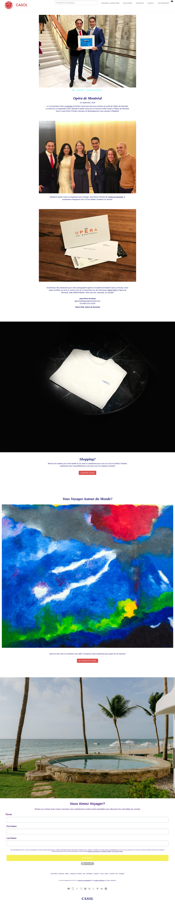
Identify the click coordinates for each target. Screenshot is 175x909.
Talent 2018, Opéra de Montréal (87, 307)
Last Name (11, 838)
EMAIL (67, 873)
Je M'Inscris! (87, 858)
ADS (84, 873)
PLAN (102, 873)
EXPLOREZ (127, 3)
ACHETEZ (140, 3)
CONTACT (96, 873)
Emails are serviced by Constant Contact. (99, 851)
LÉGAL (106, 873)
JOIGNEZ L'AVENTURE (110, 3)
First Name (12, 826)
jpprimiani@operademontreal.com (87, 301)
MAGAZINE (80, 90)
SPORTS (112, 873)
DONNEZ (121, 873)
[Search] (76, 3)
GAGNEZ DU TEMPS (76, 873)
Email (9, 814)
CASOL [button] (150, 3)
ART (116, 873)
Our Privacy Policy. (117, 851)
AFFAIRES (89, 873)
